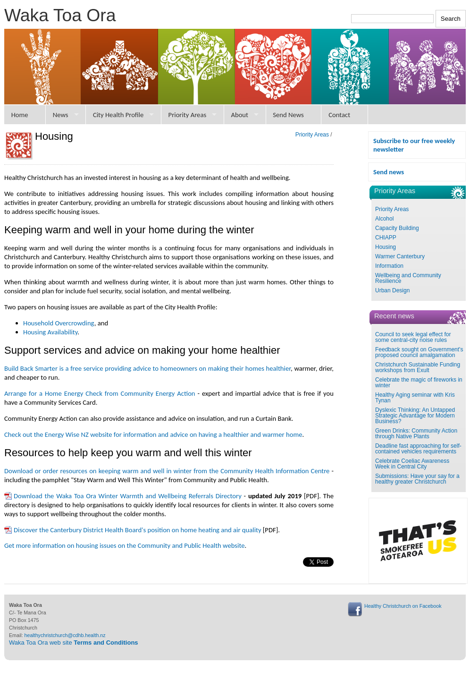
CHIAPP (385, 237)
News (60, 115)
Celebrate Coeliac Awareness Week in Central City (412, 464)
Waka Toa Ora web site (73, 642)
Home (19, 115)
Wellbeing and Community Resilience (408, 278)
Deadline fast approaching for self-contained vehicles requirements (418, 449)
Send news (388, 172)
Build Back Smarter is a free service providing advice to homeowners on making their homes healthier (147, 368)
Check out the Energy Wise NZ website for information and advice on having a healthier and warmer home (153, 434)
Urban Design (392, 290)
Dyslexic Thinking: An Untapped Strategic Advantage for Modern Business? (415, 416)
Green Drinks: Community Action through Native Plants (416, 433)
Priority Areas (187, 115)
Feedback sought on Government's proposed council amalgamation (419, 352)
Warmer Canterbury (400, 256)
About (239, 115)
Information (389, 266)
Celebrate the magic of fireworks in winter (418, 382)
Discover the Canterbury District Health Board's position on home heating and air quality (137, 530)
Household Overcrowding (58, 323)
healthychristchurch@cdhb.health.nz (65, 635)
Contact (339, 115)
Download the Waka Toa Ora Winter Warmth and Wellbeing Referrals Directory (128, 496)
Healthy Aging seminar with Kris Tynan (415, 398)
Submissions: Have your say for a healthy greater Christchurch (417, 479)
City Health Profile (118, 115)
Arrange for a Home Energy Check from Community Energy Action (99, 393)
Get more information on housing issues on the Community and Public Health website (124, 545)
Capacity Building (397, 228)
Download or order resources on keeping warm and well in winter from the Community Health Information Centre (166, 471)
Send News (288, 115)
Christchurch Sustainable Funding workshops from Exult (417, 367)
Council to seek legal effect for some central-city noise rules (413, 337)
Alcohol (384, 218)
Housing (385, 247)
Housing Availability (50, 332)
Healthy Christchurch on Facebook (402, 606)
